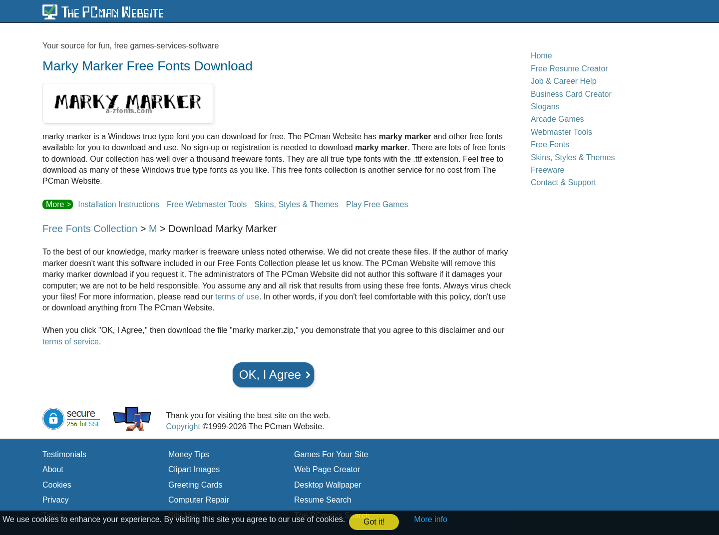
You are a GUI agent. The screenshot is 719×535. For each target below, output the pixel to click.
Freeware (548, 170)
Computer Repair (198, 500)
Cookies (56, 485)
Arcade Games (557, 119)
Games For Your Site (331, 454)
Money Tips (188, 454)
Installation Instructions (118, 204)
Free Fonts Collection (89, 228)
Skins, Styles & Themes (296, 204)
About (52, 469)
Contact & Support (563, 182)
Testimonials (64, 454)
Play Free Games (377, 204)
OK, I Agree (270, 374)
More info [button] (430, 519)
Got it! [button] (374, 522)
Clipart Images (194, 469)
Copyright (183, 426)
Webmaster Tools (561, 132)
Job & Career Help (564, 81)
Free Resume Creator (569, 68)
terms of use (237, 296)
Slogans (545, 106)
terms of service (70, 341)
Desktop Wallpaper (327, 485)
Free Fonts (550, 144)
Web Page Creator (327, 469)
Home (541, 55)
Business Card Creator (571, 94)
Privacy (55, 500)
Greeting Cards (195, 485)
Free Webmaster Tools (207, 204)
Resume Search (323, 500)
